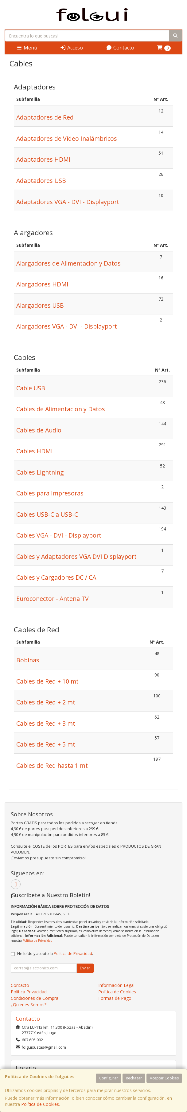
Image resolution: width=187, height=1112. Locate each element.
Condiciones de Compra (34, 998)
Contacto (120, 47)
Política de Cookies (40, 1104)
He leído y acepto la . (55, 953)
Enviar (85, 968)
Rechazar (134, 1078)
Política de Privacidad (38, 940)
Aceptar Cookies (164, 1078)
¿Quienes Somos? (28, 1005)
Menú (26, 47)
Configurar (108, 1078)
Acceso (71, 47)
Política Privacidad (29, 992)
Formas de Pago (114, 998)
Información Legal (116, 985)
